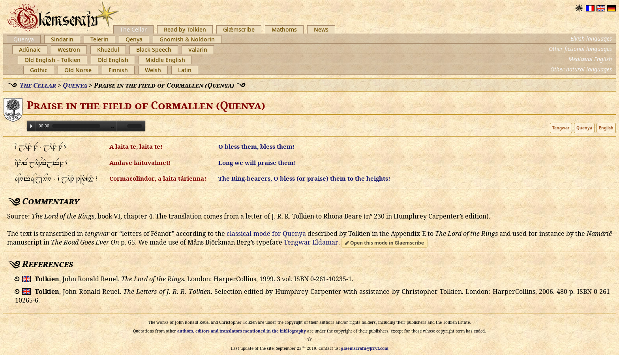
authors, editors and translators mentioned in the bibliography (241, 331)
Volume (121, 126)
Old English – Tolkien (52, 60)
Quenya (23, 39)
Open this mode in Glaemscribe (384, 242)
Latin (184, 70)
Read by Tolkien (185, 29)
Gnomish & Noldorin (187, 39)
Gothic (38, 70)
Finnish (118, 70)
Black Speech (153, 49)
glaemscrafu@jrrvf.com (364, 348)
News (321, 29)
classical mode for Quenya (266, 233)
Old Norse (78, 70)
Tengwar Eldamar (311, 242)
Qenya (134, 39)
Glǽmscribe (239, 29)
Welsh (153, 70)
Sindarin (62, 39)
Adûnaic (30, 49)
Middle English (165, 60)
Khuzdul (108, 49)
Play (31, 126)
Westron (69, 49)
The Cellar (133, 29)
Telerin (99, 39)
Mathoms (284, 29)
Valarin (197, 49)
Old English (113, 60)
